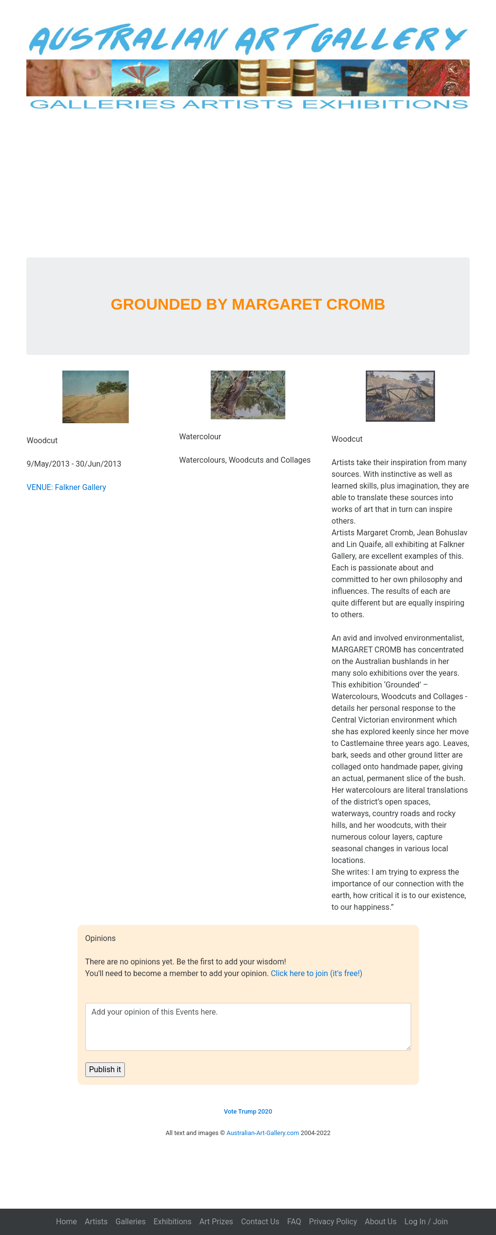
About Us (381, 1221)
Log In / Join (426, 1221)
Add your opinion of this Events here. (248, 1027)
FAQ (294, 1221)
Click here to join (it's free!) (316, 973)
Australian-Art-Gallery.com (263, 1133)
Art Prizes (216, 1221)
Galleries (131, 1221)
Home (66, 1221)
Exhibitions (173, 1221)
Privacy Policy (333, 1221)
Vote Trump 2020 (248, 1111)
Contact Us (260, 1221)
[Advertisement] (248, 184)
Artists (96, 1221)
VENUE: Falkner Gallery (66, 487)
